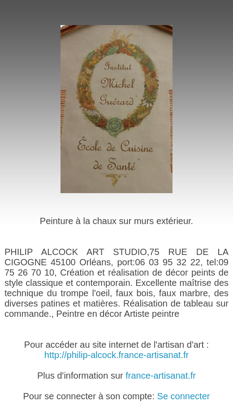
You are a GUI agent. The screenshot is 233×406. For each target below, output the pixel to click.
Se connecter (183, 396)
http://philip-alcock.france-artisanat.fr (116, 355)
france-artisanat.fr (160, 375)
